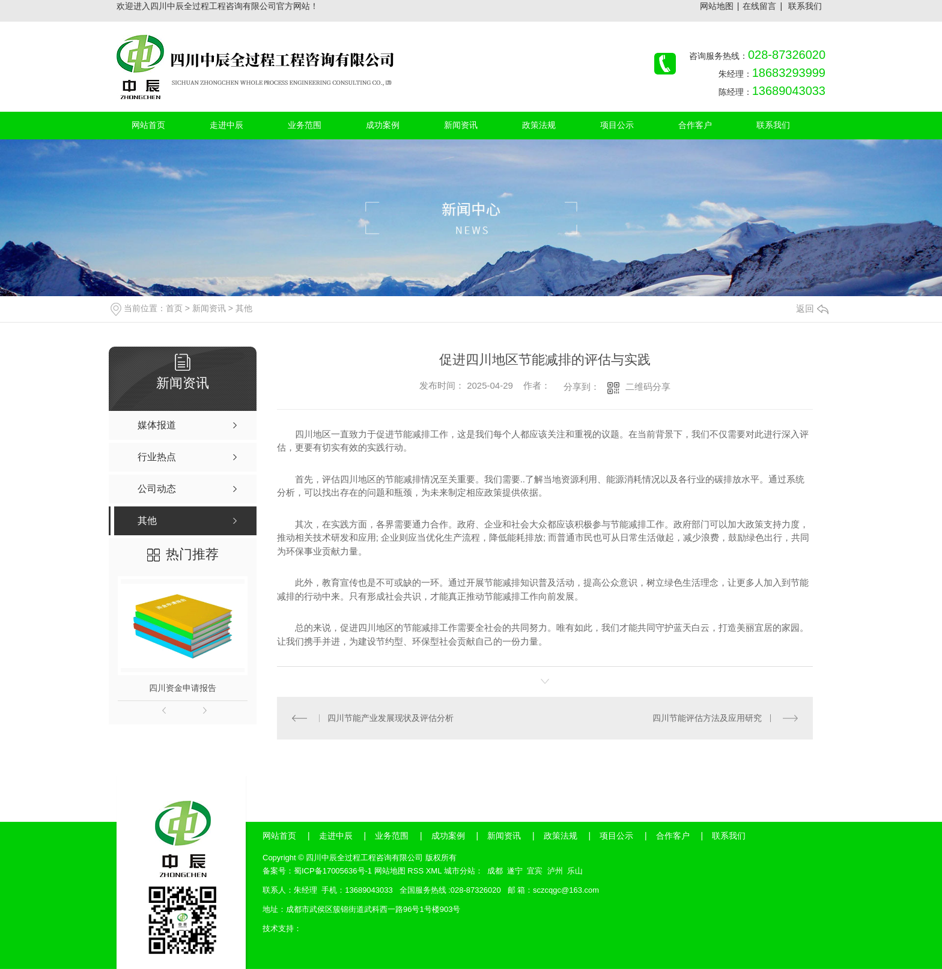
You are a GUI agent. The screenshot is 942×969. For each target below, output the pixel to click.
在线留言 (759, 6)
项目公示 (616, 835)
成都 (495, 870)
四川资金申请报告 (182, 688)
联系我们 (805, 6)
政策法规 (560, 835)
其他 (243, 308)
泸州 (555, 870)
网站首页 (279, 835)
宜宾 (534, 870)
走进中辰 (336, 835)
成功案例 (448, 835)
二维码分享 (647, 386)
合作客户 (673, 835)
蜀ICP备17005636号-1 (333, 870)
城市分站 (459, 870)
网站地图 (717, 6)
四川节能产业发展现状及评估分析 (390, 718)
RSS (415, 870)
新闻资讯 (209, 308)
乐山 (575, 870)
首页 (174, 308)
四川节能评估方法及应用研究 (707, 718)
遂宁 (515, 870)
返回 (812, 308)
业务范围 (392, 835)
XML (434, 870)
